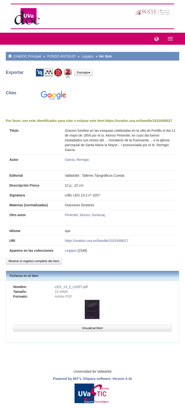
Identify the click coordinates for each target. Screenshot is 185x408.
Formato (83, 72)
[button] (155, 38)
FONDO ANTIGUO (61, 56)
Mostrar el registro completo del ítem (33, 261)
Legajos (87, 56)
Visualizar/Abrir (92, 328)
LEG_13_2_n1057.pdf (71, 287)
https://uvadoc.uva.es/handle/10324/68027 (138, 121)
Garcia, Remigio (77, 160)
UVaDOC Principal (27, 56)
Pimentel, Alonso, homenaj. (85, 215)
